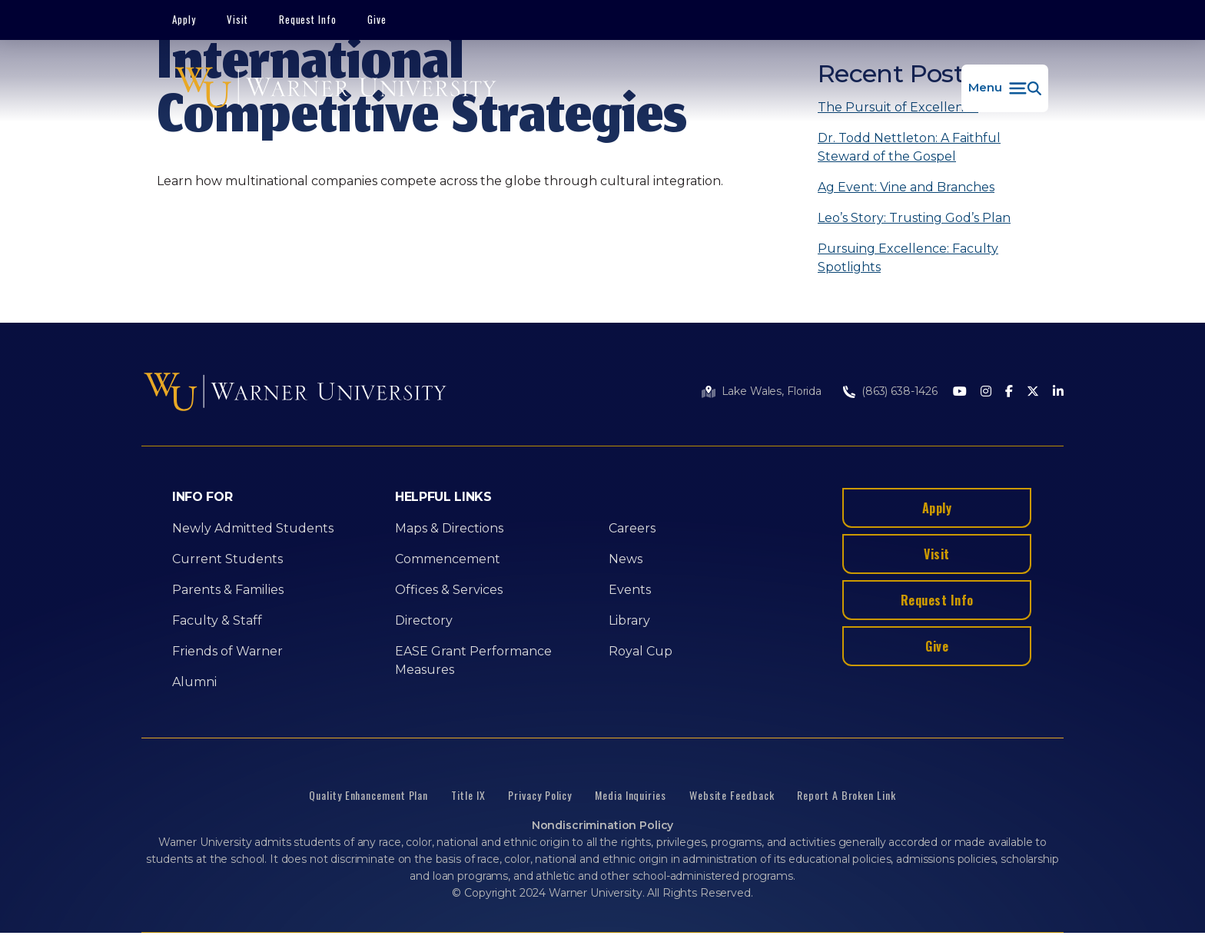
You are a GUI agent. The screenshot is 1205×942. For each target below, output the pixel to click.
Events (630, 589)
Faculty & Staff (217, 620)
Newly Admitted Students (253, 528)
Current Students (227, 559)
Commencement (447, 559)
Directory (424, 620)
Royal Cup (640, 651)
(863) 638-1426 (899, 391)
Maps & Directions (449, 528)
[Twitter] (1033, 392)
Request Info (308, 19)
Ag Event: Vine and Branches (906, 187)
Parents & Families (228, 589)
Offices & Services (449, 589)
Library (629, 620)
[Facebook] (1009, 392)
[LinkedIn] (1058, 392)
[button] (1004, 88)
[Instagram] (986, 392)
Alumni (194, 682)
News (625, 559)
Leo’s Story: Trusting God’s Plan (914, 218)
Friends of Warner (227, 651)
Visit (237, 19)
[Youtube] (960, 392)
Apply (184, 19)
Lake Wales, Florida (772, 391)
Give (377, 19)
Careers (632, 528)
